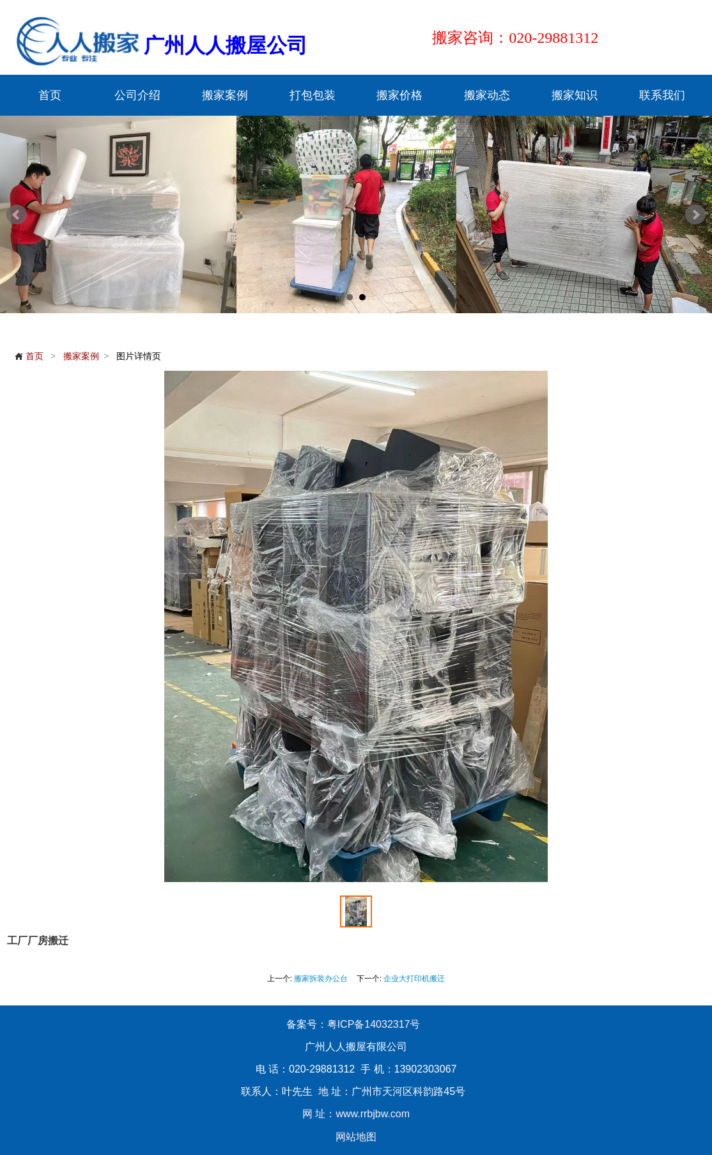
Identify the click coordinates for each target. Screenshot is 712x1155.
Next (695, 215)
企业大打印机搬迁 (414, 978)
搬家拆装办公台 (321, 978)
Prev (16, 215)
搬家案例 (81, 356)
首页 (28, 356)
